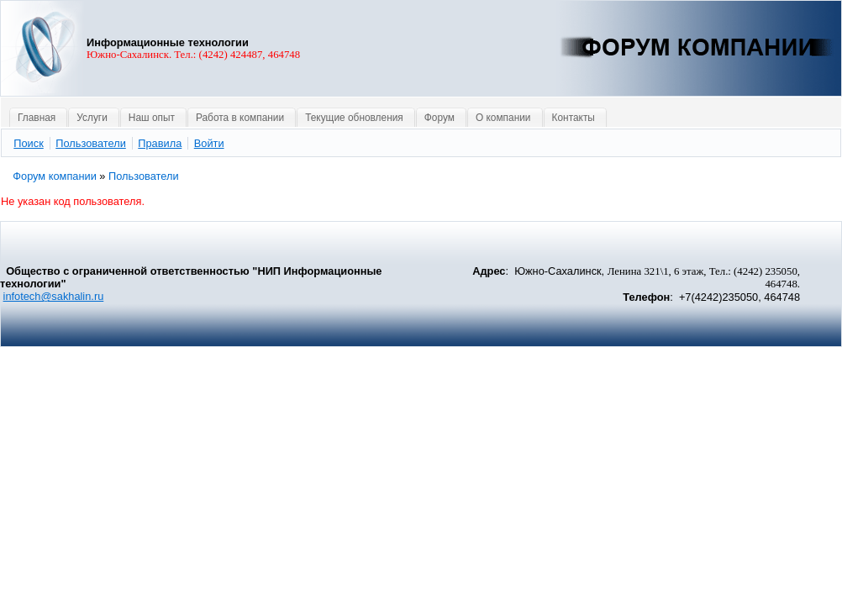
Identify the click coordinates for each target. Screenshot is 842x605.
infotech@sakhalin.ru (53, 296)
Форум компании (55, 176)
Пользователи (143, 176)
